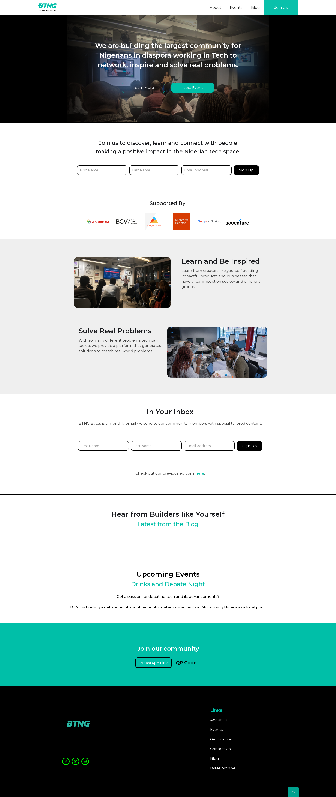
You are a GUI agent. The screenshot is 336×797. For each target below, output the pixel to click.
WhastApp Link (153, 663)
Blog (255, 7)
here (199, 473)
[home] (47, 7)
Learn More (143, 87)
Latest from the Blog (168, 524)
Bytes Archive (223, 768)
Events (236, 7)
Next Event (193, 87)
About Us (219, 720)
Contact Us (220, 749)
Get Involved (222, 739)
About (215, 7)
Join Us (281, 7)
